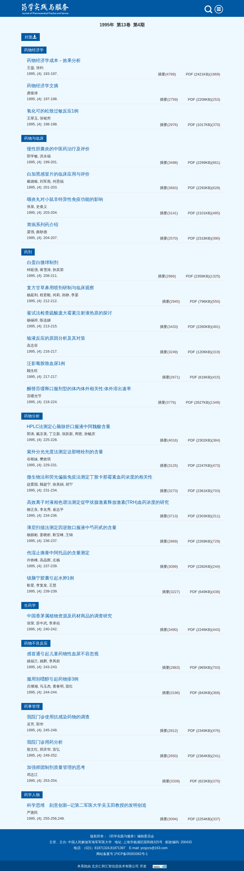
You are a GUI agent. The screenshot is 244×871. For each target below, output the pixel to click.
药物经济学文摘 (42, 85)
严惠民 (32, 812)
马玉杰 (45, 686)
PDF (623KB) (201, 781)
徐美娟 (58, 484)
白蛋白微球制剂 (42, 262)
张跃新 (67, 434)
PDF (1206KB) (200, 352)
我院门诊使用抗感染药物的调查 (58, 716)
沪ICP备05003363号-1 (131, 854)
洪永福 (45, 156)
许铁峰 (32, 560)
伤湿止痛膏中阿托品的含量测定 (58, 552)
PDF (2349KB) (200, 730)
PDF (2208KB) (200, 99)
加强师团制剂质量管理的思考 (56, 767)
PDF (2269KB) (200, 541)
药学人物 (32, 794)
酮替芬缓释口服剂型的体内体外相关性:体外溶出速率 (79, 388)
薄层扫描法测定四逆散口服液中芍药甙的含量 (72, 527)
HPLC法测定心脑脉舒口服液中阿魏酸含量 (69, 426)
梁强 (30, 232)
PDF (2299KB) (200, 162)
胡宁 (69, 484)
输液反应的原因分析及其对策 (56, 338)
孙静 (65, 295)
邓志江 (32, 775)
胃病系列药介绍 (42, 224)
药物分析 (32, 416)
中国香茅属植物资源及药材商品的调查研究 (69, 615)
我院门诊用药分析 (45, 742)
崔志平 (58, 509)
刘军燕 (45, 181)
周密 (78, 434)
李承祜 (54, 623)
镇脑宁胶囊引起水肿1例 (50, 578)
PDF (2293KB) (200, 188)
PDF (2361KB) (200, 491)
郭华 (39, 724)
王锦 (69, 535)
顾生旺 (32, 371)
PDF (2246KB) (200, 630)
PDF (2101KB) (200, 213)
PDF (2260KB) (200, 327)
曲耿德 (41, 232)
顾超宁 (45, 484)
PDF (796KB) (201, 301)
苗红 (69, 686)
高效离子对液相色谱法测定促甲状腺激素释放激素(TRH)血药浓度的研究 (98, 502)
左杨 (56, 560)
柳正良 (32, 509)
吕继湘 (32, 686)
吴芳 (30, 724)
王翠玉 (32, 118)
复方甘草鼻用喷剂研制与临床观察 (60, 287)
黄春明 (58, 686)
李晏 (74, 295)
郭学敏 (32, 156)
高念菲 (32, 345)
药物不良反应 (36, 643)
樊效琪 (45, 459)
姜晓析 (45, 535)
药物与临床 (34, 138)
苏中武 (41, 623)
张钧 (39, 68)
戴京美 (41, 434)
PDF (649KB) (201, 592)
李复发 (41, 585)
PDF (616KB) (201, 377)
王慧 (52, 585)
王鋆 (30, 68)
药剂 (28, 252)
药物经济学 (34, 50)
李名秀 (45, 509)
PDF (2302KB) (200, 440)
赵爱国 (32, 484)
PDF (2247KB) (200, 465)
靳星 (30, 585)
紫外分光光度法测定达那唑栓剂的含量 (65, 451)
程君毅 (45, 295)
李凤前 (54, 661)
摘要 (161, 74)
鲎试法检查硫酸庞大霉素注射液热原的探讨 (69, 313)
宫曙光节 (34, 396)
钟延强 (32, 270)
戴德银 (32, 181)
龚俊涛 (32, 93)
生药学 (30, 605)
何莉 (56, 295)
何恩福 (58, 181)
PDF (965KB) (201, 667)
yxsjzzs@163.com (154, 848)
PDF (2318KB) (200, 238)
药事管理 (32, 706)
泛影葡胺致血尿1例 (46, 363)
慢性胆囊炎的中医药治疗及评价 (58, 148)
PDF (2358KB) (198, 276)
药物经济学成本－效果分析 (54, 60)
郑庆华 (45, 749)
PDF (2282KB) (200, 566)
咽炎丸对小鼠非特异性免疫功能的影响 (65, 199)
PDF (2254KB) (200, 819)
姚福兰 (32, 661)
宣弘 (56, 749)
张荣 (30, 623)
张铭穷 (45, 118)
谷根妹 (32, 459)
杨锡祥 (32, 320)
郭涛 (30, 434)
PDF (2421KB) (198, 74)
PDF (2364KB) (200, 756)
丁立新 (54, 434)
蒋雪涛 (45, 270)
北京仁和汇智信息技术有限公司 (115, 866)
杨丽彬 (32, 535)
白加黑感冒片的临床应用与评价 (58, 174)
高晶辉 (45, 560)
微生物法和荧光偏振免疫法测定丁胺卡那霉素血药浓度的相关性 (89, 477)
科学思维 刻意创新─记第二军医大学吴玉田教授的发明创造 (87, 805)
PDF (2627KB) (198, 402)
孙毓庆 (89, 434)
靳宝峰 (58, 535)
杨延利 (32, 295)
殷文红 (32, 749)
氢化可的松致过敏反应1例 (53, 111)
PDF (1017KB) (200, 125)
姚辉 (43, 661)
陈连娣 (45, 320)
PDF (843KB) (201, 693)
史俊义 (41, 206)
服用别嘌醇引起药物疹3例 (53, 679)
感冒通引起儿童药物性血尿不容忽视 (63, 653)
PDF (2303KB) (200, 516)
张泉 (30, 206)
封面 (30, 37)
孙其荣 (58, 270)
